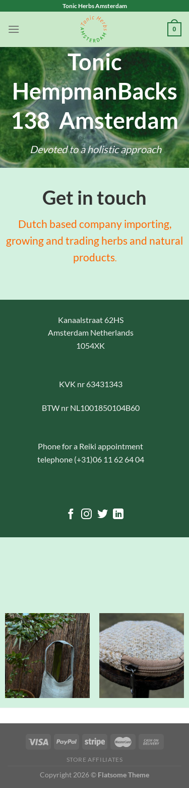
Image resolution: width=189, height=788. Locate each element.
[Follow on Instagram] (86, 515)
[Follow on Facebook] (70, 515)
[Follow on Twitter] (102, 515)
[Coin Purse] (141, 655)
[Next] (180, 661)
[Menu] (14, 29)
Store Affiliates (95, 759)
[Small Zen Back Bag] (47, 655)
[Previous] (9, 661)
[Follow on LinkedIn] (118, 515)
